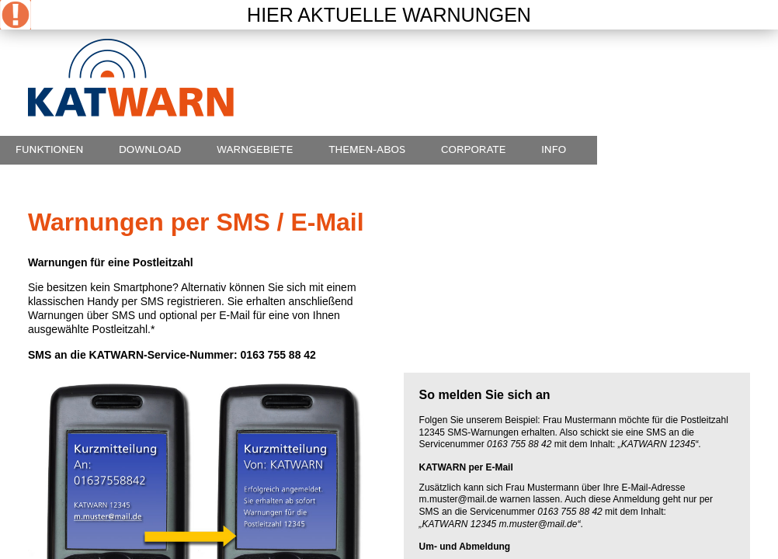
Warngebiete (255, 150)
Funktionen (49, 150)
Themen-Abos (366, 150)
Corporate (473, 150)
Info (553, 150)
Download (150, 150)
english (722, 46)
